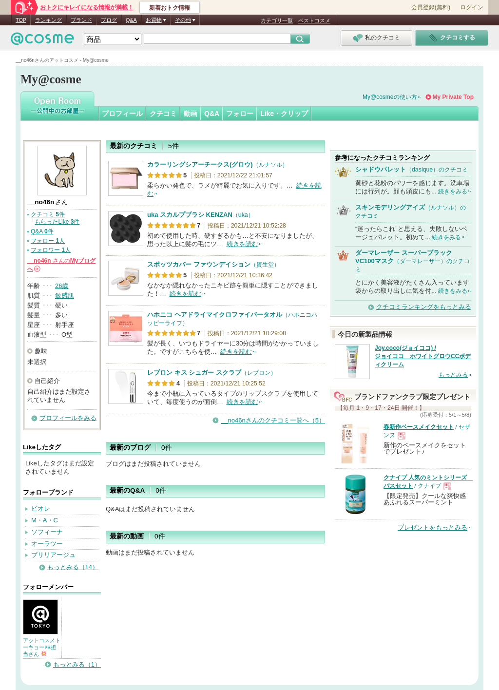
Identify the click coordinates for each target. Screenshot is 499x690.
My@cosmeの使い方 (390, 97)
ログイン (471, 7)
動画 (190, 113)
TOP (21, 20)
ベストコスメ (314, 20)
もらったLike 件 (57, 221)
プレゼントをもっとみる (432, 527)
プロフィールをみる (67, 418)
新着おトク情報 (169, 7)
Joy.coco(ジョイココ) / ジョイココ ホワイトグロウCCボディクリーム (423, 356)
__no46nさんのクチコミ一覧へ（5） (273, 420)
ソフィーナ (47, 532)
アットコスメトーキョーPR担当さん (41, 647)
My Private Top (453, 97)
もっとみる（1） (77, 664)
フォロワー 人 (51, 250)
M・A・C (44, 520)
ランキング (48, 20)
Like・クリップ (284, 113)
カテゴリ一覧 (277, 20)
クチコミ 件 (48, 214)
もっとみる (453, 374)
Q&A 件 (42, 231)
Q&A (131, 20)
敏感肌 (64, 295)
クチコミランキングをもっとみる (423, 306)
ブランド (81, 20)
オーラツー (47, 543)
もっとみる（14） (72, 567)
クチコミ (163, 113)
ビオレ (40, 508)
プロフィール (122, 113)
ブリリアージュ (53, 554)
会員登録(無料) (430, 7)
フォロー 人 (48, 240)
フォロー (239, 113)
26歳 (61, 285)
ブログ (109, 20)
